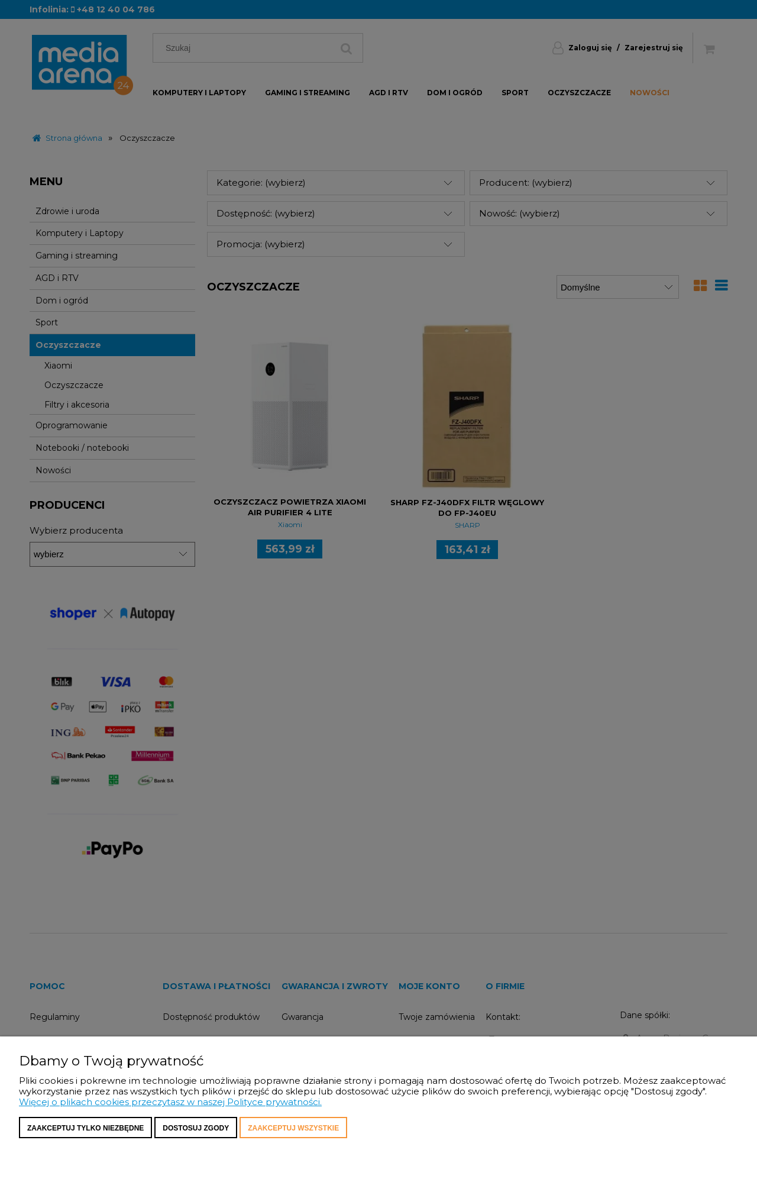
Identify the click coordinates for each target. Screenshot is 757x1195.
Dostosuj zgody (196, 1128)
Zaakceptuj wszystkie (293, 1128)
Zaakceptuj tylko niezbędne (85, 1128)
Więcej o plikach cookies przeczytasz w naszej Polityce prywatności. (170, 1101)
